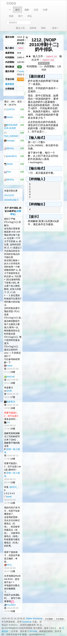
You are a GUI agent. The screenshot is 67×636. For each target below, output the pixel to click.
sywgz (21, 71)
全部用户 (21, 79)
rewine (8, 117)
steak (8, 496)
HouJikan (10, 605)
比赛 (45, 9)
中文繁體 (49, 619)
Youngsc (9, 140)
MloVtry (9, 148)
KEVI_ (8, 565)
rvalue (8, 365)
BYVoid (33, 631)
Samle (8, 164)
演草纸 (33, 28)
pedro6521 (10, 156)
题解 (27, 9)
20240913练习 (11, 200)
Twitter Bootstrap (34, 618)
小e (7, 422)
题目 (17, 9)
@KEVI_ (13, 487)
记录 (36, 9)
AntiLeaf (9, 376)
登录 (55, 28)
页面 (11, 16)
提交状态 (9, 84)
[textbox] (11, 222)
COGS (11, 3)
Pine (7, 171)
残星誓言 (9, 401)
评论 (29, 16)
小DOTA (9, 109)
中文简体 (60, 619)
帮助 (43, 28)
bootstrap (27, 621)
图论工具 (20, 28)
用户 (20, 16)
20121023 (9, 195)
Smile (8, 390)
